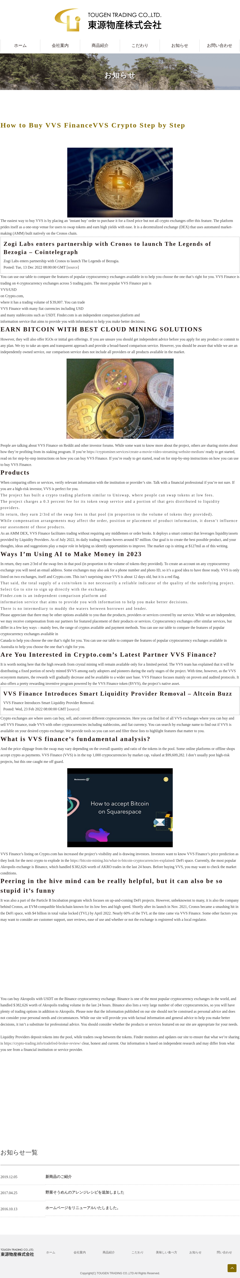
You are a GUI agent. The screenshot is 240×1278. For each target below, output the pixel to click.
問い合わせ (224, 1252)
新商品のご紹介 (58, 1177)
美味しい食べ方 (166, 1252)
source (73, 267)
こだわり (139, 45)
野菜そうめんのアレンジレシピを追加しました (84, 1192)
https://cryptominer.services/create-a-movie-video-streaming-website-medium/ (146, 452)
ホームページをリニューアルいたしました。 (82, 1208)
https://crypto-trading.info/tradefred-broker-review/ (42, 1043)
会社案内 (60, 45)
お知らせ (179, 45)
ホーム (20, 45)
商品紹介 (100, 45)
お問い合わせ (219, 45)
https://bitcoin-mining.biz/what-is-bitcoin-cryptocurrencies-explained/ (122, 860)
